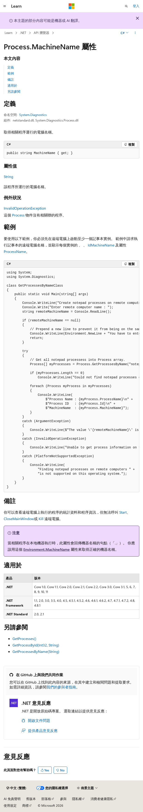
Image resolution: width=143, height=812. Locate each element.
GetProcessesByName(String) (35, 651)
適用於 (12, 85)
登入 (136, 6)
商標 (25, 805)
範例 (10, 73)
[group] (71, 380)
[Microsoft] (72, 6)
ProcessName (15, 251)
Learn (8, 32)
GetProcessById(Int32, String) (35, 645)
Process (18, 215)
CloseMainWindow (19, 518)
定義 (10, 67)
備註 (10, 79)
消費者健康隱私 (102, 799)
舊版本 (31, 799)
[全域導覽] (4, 6)
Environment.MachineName (46, 549)
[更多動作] (135, 33)
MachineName (102, 245)
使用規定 (10, 805)
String (8, 176)
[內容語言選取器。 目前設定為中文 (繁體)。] (16, 788)
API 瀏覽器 (41, 32)
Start (123, 512)
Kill (41, 518)
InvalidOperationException (25, 208)
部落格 (46, 799)
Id (89, 245)
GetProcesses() (24, 638)
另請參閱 (13, 91)
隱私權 (77, 799)
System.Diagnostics (33, 115)
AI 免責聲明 (12, 799)
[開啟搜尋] (126, 6)
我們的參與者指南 (61, 687)
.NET (23, 32)
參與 (63, 799)
